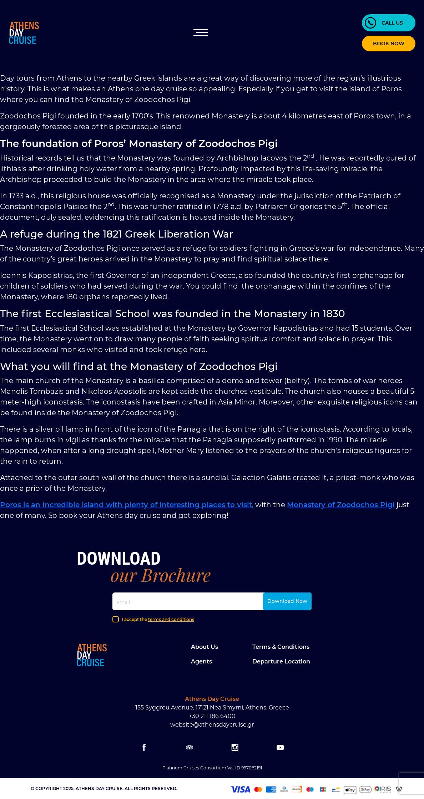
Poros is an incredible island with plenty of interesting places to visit (126, 504)
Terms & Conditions (280, 646)
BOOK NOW (388, 43)
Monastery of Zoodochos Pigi (341, 504)
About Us (204, 646)
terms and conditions (171, 619)
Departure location (281, 661)
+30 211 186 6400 (212, 716)
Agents (201, 661)
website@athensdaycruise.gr (212, 724)
